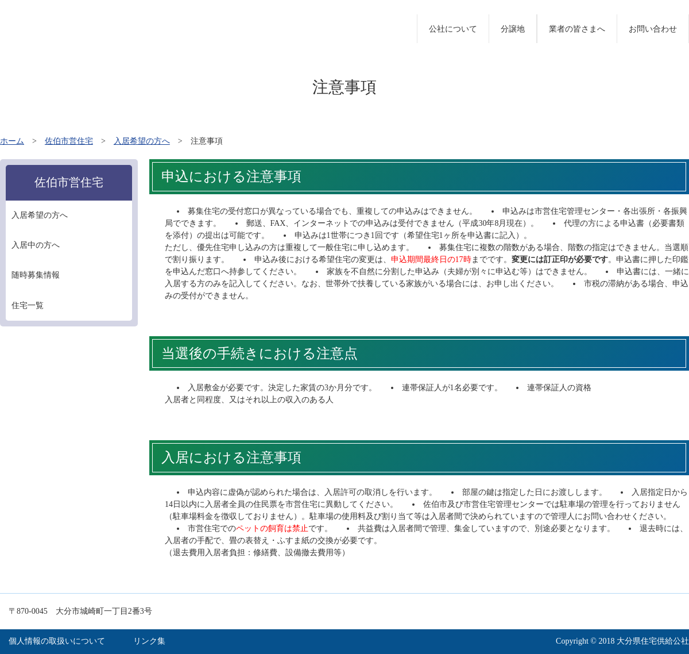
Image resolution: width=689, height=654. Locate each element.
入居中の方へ (35, 245)
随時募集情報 (35, 275)
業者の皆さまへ (577, 29)
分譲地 (513, 29)
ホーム (12, 141)
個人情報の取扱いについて (57, 641)
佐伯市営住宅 (69, 141)
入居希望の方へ (142, 141)
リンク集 (149, 641)
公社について (453, 29)
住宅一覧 (27, 305)
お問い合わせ (653, 29)
